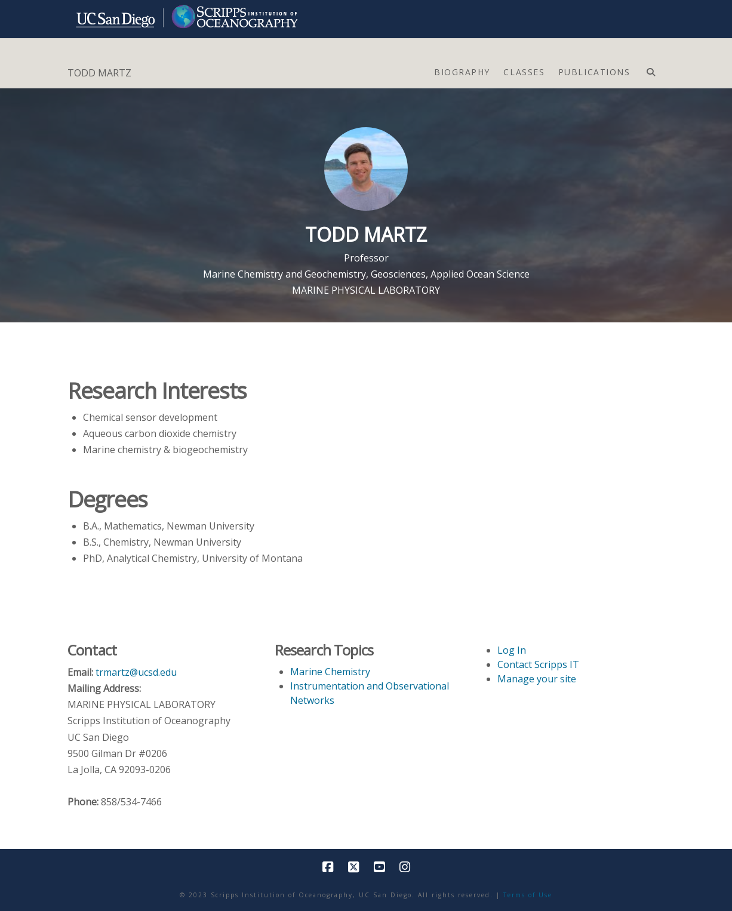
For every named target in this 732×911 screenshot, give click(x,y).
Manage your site (536, 678)
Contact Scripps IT (538, 664)
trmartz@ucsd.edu (136, 672)
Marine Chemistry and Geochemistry (284, 274)
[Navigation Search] (650, 69)
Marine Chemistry (330, 671)
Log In (511, 650)
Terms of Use (527, 895)
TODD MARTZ (99, 73)
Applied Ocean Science (480, 274)
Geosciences (398, 274)
